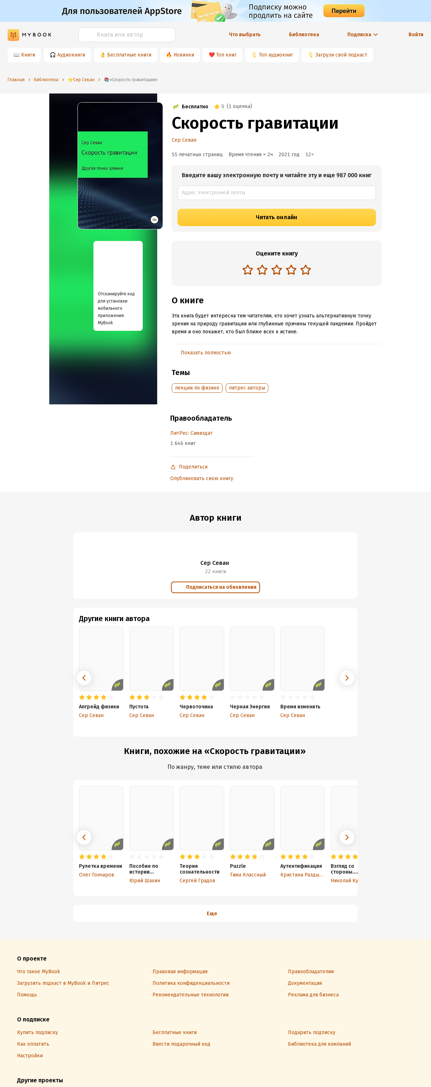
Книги (28, 55)
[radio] (248, 269)
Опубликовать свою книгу (201, 478)
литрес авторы (247, 388)
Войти (416, 35)
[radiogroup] (276, 270)
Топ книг (226, 55)
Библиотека (304, 35)
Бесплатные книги (129, 55)
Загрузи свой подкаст (341, 55)
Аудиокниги (71, 55)
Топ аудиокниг (276, 55)
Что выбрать (245, 35)
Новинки (183, 55)
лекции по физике (197, 388)
